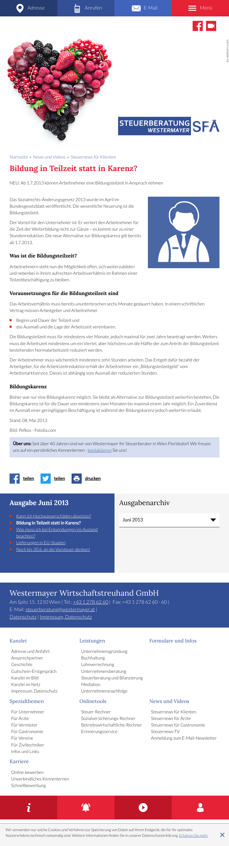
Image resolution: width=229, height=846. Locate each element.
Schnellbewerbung (28, 785)
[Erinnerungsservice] (85, 807)
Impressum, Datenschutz (66, 617)
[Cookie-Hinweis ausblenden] (222, 834)
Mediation (90, 684)
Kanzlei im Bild (25, 678)
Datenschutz (23, 617)
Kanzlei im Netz (26, 684)
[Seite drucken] (88, 478)
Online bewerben (27, 772)
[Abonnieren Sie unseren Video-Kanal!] (211, 26)
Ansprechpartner (27, 658)
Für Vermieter (24, 725)
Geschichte (22, 664)
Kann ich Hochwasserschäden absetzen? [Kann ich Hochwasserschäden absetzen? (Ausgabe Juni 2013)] (53, 516)
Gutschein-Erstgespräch (34, 671)
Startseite (19, 157)
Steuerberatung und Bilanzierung (112, 678)
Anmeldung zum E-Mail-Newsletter (184, 738)
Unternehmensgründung (104, 651)
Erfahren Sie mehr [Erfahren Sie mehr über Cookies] (193, 835)
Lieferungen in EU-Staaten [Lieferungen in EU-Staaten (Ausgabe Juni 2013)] (40, 543)
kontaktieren (100, 450)
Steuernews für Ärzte (171, 718)
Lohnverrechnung (97, 664)
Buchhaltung (93, 658)
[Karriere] (200, 807)
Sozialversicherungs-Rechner (108, 718)
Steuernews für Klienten (173, 712)
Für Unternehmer (27, 712)
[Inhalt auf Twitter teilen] (54, 478)
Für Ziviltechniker (27, 745)
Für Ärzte (20, 718)
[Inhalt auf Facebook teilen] (23, 478)
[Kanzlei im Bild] (143, 807)
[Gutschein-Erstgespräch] (28, 807)
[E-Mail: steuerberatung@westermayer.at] (143, 8)
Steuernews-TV (165, 731)
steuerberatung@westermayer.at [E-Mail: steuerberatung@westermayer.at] (60, 609)
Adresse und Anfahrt (30, 651)
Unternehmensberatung (103, 671)
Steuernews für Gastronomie (178, 725)
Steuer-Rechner (96, 712)
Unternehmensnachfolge (104, 691)
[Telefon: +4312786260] (85, 8)
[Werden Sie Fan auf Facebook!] (198, 26)
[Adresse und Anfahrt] (28, 8)
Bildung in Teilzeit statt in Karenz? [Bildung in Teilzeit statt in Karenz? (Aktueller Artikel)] (48, 522)
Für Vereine (22, 738)
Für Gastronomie (27, 731)
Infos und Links (25, 751)
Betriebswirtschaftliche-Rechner (111, 725)
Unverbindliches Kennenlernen (40, 779)
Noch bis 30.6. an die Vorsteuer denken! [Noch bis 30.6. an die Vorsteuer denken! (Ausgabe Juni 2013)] (53, 549)
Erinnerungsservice (99, 731)
